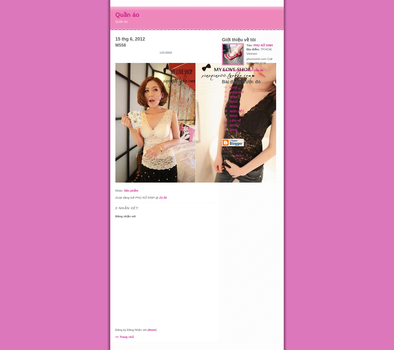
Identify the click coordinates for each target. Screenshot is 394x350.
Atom (152, 329)
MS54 (233, 96)
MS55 (233, 87)
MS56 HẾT (237, 92)
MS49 (233, 125)
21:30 (163, 197)
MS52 (233, 106)
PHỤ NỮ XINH (263, 45)
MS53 (233, 101)
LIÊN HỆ (235, 120)
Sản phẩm (131, 190)
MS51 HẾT (237, 111)
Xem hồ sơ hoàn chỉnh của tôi (242, 70)
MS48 (233, 129)
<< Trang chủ (124, 336)
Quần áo (127, 14)
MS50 (233, 115)
